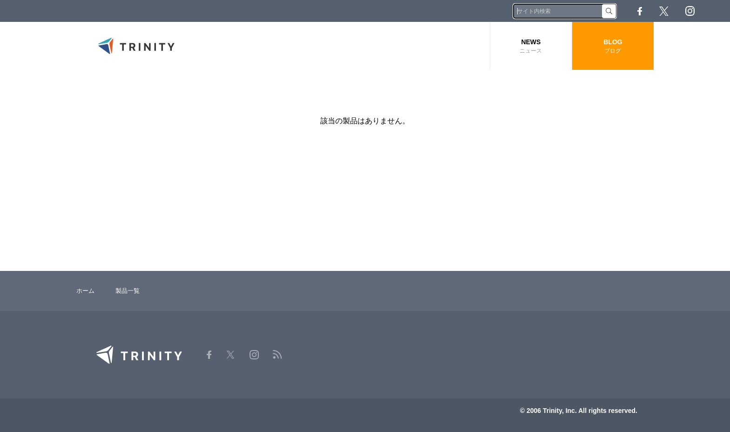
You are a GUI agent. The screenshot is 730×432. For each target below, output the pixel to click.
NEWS (531, 46)
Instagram (690, 11)
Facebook (639, 11)
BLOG (613, 46)
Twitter (664, 11)
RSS (715, 11)
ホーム (85, 290)
